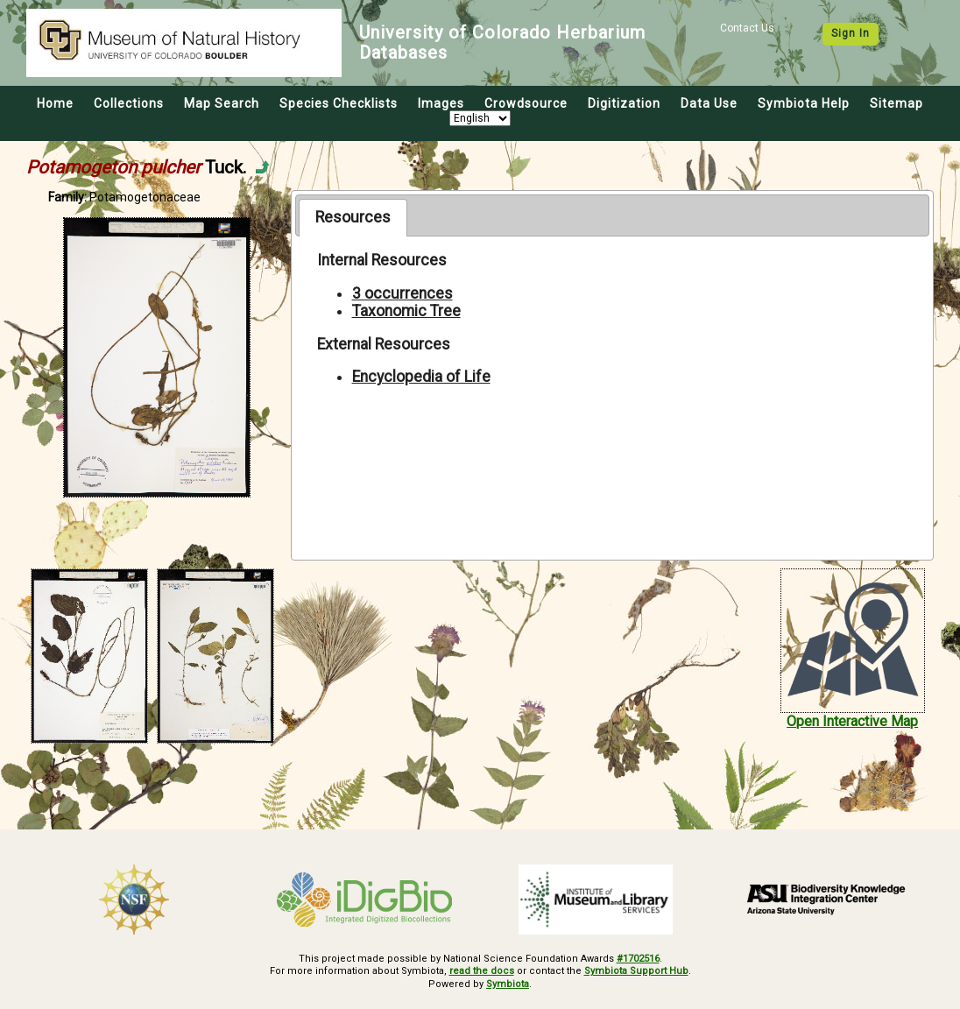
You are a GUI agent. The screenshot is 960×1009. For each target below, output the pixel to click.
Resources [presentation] (353, 217)
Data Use (709, 103)
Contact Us (747, 28)
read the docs (481, 971)
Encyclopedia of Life (421, 376)
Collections (129, 103)
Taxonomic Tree (406, 311)
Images (441, 103)
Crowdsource (526, 103)
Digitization (624, 103)
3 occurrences (402, 293)
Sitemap (896, 103)
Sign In (850, 33)
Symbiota (507, 984)
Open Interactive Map (852, 721)
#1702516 (638, 958)
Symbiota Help (804, 103)
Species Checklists (338, 103)
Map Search (221, 103)
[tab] (352, 217)
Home (55, 103)
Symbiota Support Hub (636, 971)
